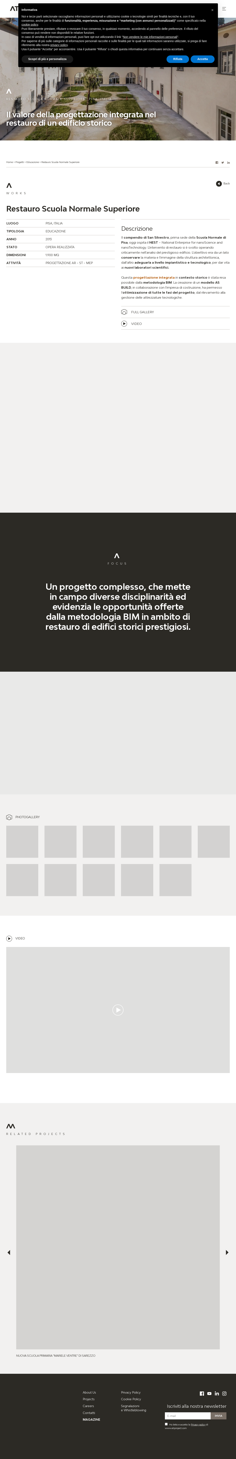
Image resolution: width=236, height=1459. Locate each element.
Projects (89, 1399)
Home (9, 162)
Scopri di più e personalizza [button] (47, 59)
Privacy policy (198, 1424)
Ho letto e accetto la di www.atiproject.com (186, 1426)
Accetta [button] (202, 59)
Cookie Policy (131, 1399)
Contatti (89, 1413)
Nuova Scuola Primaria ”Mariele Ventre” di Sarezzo (55, 1355)
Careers (88, 1406)
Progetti (19, 162)
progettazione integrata (154, 277)
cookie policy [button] (30, 24)
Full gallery (142, 312)
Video (136, 324)
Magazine (91, 1419)
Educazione (32, 162)
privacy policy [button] (59, 45)
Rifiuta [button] (177, 59)
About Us (89, 1392)
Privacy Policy (131, 1392)
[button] (224, 9)
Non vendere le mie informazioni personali (150, 37)
